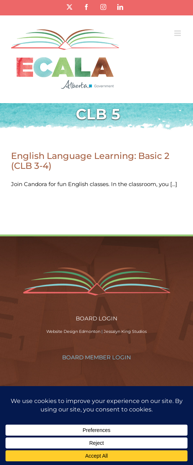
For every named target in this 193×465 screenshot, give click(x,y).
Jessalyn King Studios (125, 331)
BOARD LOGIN (96, 318)
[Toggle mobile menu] (178, 33)
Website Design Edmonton (73, 331)
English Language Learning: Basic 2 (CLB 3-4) (90, 160)
